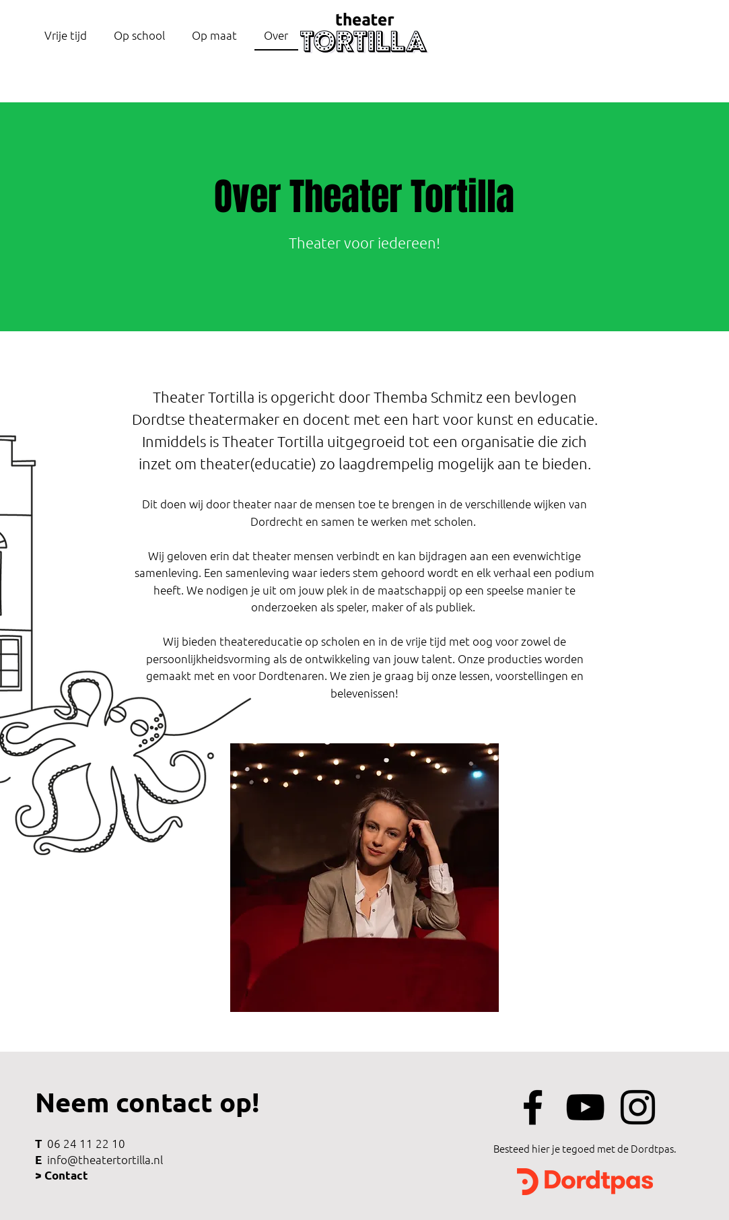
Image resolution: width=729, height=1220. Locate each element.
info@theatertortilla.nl (105, 1159)
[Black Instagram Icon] (638, 1107)
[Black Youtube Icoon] (585, 1107)
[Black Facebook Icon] (533, 1107)
